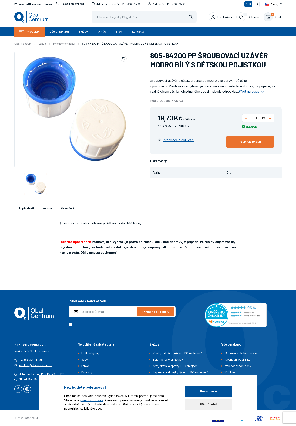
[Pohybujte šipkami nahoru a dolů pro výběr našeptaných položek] (144, 17)
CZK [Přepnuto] (248, 3)
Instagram (27, 389)
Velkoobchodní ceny (238, 366)
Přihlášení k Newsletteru (87, 301)
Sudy (84, 359)
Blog (119, 31)
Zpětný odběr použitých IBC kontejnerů (177, 353)
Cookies (230, 372)
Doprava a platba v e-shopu (242, 353)
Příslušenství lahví (64, 43)
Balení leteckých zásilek (168, 359)
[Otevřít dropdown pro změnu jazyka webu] (273, 4)
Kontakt (47, 208)
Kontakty (138, 31)
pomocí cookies (91, 400)
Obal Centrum (22, 43)
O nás (102, 31)
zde (98, 408)
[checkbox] (71, 325)
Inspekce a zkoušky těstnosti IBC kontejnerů (180, 372)
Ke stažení (67, 208)
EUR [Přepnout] (256, 3)
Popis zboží (26, 208)
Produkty (29, 31)
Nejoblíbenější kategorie (96, 344)
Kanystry (86, 372)
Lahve (42, 43)
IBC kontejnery (90, 353)
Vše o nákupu (59, 31)
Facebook (18, 389)
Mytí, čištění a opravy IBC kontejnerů (175, 366)
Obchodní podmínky (237, 359)
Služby (83, 31)
